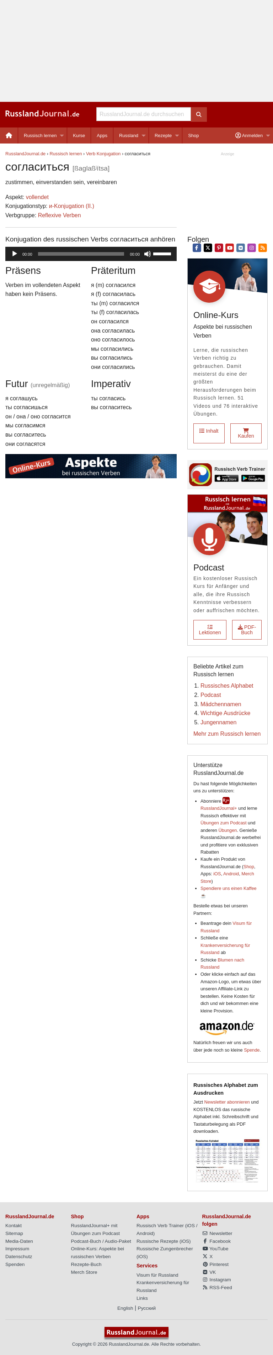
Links (142, 1298)
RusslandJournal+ (218, 808)
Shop (193, 135)
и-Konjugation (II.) (71, 206)
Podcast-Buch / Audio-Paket (101, 1241)
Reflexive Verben (59, 215)
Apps (102, 135)
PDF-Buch (247, 629)
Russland (128, 135)
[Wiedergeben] (14, 253)
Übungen (228, 830)
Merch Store (84, 1272)
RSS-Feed (217, 1287)
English (125, 1308)
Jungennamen (218, 722)
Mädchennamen (220, 704)
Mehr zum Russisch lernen (227, 734)
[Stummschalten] (147, 253)
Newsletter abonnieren (227, 1102)
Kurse (79, 135)
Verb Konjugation (103, 153)
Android (231, 873)
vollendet (37, 197)
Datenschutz (18, 1256)
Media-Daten (19, 1241)
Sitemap (14, 1233)
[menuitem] (9, 135)
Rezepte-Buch (86, 1264)
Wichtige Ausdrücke (225, 713)
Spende (251, 1050)
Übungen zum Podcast (223, 822)
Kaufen (246, 433)
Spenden (15, 1264)
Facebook (216, 1241)
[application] (91, 254)
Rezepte (163, 135)
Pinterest (215, 1264)
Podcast (210, 695)
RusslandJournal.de (25, 153)
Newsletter (217, 1233)
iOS (217, 873)
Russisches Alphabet (226, 686)
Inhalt (208, 431)
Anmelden (249, 135)
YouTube (215, 1248)
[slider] (81, 254)
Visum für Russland (157, 1275)
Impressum (17, 1248)
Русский (147, 1308)
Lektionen (210, 630)
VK (209, 1272)
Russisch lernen (40, 135)
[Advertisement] (136, 51)
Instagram (216, 1279)
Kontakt (13, 1225)
